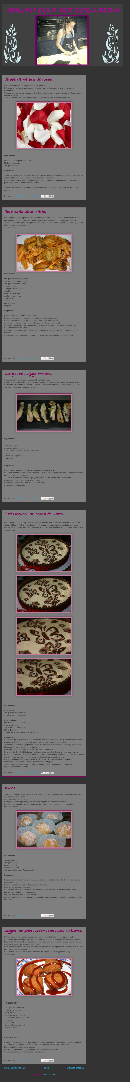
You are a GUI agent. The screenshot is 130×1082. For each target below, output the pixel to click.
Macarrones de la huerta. (25, 212)
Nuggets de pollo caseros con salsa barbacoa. (42, 931)
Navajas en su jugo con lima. (28, 374)
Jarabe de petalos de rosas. (28, 80)
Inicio (46, 1068)
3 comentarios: (31, 196)
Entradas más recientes (15, 1068)
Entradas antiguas (75, 1068)
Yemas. (10, 788)
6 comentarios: (31, 1060)
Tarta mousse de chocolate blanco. (33, 514)
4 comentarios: (31, 915)
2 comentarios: (31, 358)
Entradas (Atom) (49, 1075)
